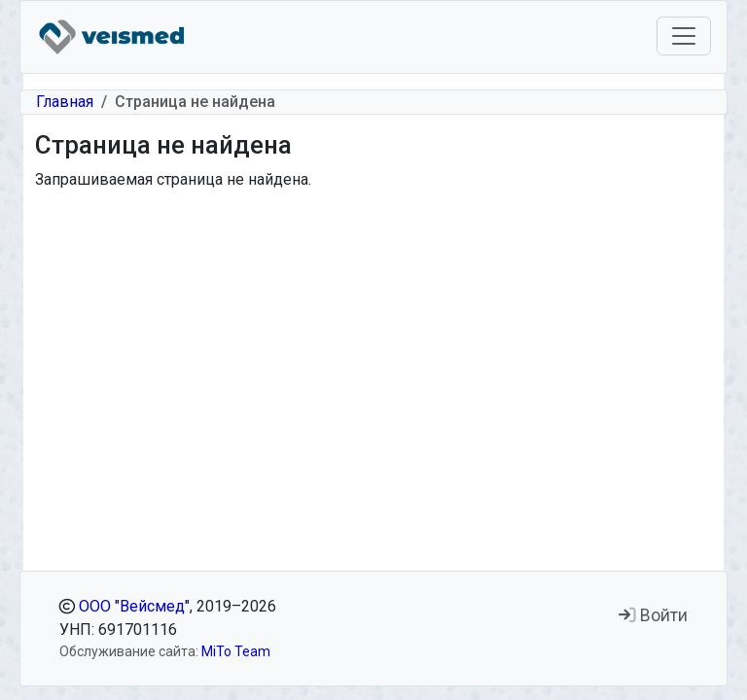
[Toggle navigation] (684, 36)
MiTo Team (235, 651)
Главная (64, 101)
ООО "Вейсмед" (134, 606)
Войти (653, 615)
